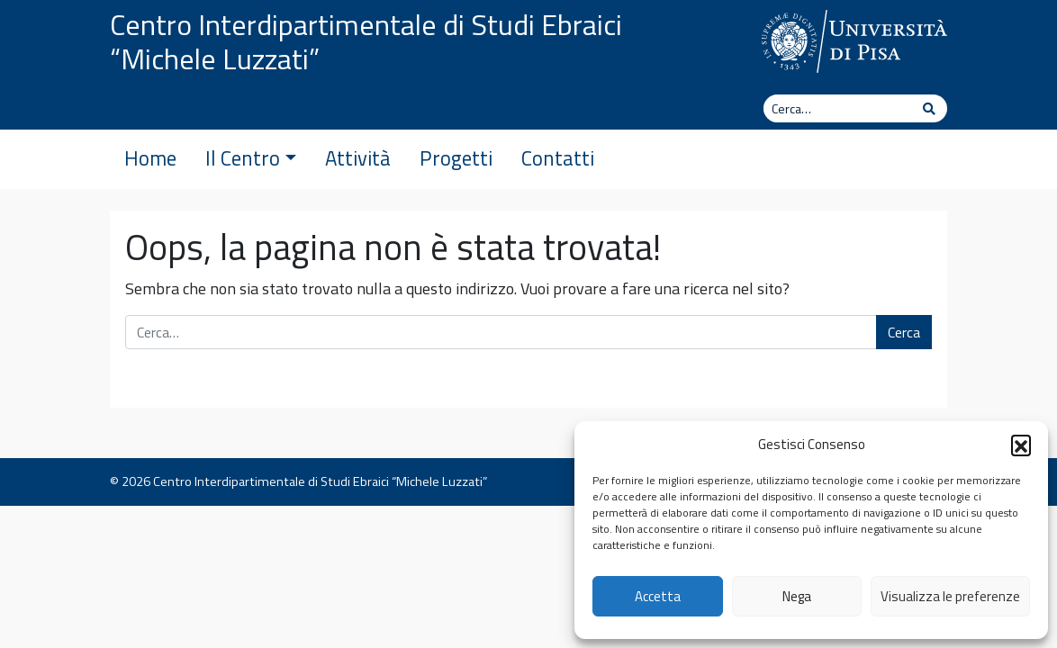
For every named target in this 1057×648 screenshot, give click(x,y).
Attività (358, 158)
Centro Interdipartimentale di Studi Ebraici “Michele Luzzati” (366, 41)
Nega (796, 596)
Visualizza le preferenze (950, 596)
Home (150, 158)
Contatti (557, 158)
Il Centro (250, 158)
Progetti (456, 158)
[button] (1021, 445)
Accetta (658, 596)
